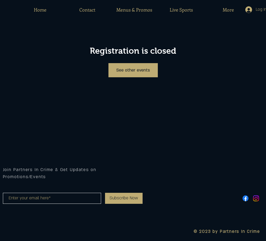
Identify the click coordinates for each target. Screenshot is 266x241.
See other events (133, 70)
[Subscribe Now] (124, 198)
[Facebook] (245, 198)
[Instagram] (256, 198)
